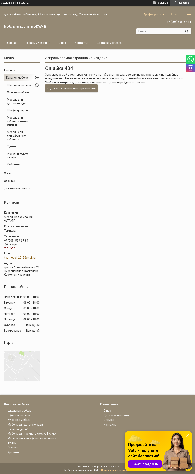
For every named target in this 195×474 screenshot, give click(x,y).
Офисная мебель (18, 92)
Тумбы (11, 146)
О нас (62, 42)
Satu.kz (115, 466)
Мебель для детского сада (16, 101)
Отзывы (9, 181)
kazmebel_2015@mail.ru (20, 257)
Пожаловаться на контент (116, 470)
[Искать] (186, 31)
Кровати (13, 452)
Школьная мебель (19, 85)
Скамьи (13, 447)
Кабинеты (13, 164)
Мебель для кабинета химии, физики (18, 121)
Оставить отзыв (180, 14)
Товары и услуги (36, 42)
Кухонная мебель (19, 419)
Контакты (81, 42)
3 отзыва (163, 2)
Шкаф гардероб (17, 110)
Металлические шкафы (17, 155)
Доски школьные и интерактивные (73, 88)
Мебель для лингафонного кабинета (16, 135)
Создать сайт (8, 2)
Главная (11, 42)
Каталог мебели (17, 77)
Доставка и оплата (109, 42)
